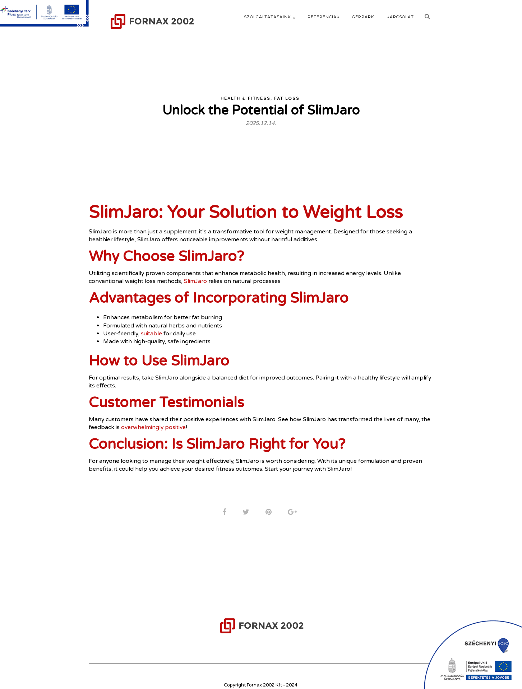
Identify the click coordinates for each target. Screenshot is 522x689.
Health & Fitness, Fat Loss (260, 92)
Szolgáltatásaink (267, 16)
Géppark (363, 16)
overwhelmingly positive (164, 422)
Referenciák (324, 16)
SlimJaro (195, 275)
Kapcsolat (400, 16)
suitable (152, 327)
